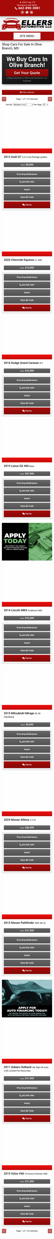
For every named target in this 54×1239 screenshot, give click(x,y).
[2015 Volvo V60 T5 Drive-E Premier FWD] (27, 1146)
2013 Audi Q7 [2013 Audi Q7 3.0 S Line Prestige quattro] (25, 157)
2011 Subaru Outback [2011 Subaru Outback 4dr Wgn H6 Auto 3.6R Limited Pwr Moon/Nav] (26, 1068)
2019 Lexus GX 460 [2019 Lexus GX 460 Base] (19, 466)
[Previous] (4, 99)
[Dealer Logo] (27, 24)
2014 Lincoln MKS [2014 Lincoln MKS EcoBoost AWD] (23, 610)
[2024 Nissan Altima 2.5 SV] (27, 792)
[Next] (50, 99)
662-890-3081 (29, 8)
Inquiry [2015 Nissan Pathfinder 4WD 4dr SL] (27, 955)
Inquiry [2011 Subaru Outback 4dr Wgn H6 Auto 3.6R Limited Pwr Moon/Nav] (27, 1103)
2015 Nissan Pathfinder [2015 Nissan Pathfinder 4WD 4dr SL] (25, 922)
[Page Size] (45, 104)
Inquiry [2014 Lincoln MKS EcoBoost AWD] (27, 643)
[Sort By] (23, 104)
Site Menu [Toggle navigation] (27, 36)
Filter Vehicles (27, 92)
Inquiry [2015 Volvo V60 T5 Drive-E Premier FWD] (27, 1206)
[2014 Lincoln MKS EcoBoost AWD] (27, 583)
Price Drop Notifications (27, 174)
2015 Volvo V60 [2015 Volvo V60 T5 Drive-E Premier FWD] (26, 1173)
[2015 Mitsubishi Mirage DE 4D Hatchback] (27, 686)
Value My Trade (27, 197)
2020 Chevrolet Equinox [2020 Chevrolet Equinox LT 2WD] (23, 260)
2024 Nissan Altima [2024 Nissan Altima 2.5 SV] (20, 819)
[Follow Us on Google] (31, 12)
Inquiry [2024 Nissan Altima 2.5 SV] (27, 852)
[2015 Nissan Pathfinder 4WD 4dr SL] (27, 895)
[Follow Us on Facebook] (22, 12)
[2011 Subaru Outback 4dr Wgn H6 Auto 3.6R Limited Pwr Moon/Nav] (27, 1040)
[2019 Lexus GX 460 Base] (27, 438)
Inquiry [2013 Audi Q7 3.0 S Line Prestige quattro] (27, 189)
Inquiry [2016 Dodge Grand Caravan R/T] (27, 395)
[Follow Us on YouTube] (27, 12)
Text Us (27, 205)
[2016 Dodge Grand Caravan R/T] (27, 335)
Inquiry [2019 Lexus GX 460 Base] (27, 498)
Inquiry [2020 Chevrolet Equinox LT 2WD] (27, 292)
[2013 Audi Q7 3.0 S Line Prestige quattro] (27, 129)
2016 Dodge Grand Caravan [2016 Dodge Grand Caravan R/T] (23, 363)
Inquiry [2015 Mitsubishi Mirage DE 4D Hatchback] (27, 749)
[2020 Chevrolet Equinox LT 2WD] (27, 232)
